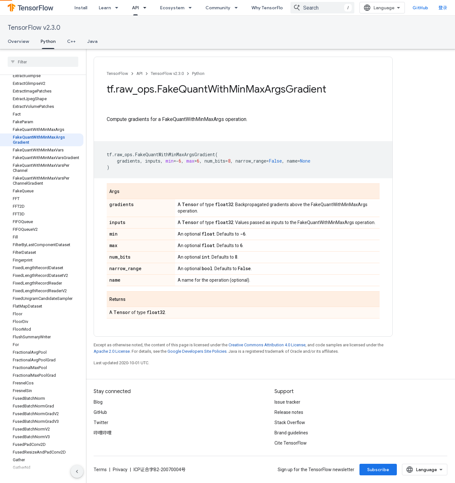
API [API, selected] (135, 8)
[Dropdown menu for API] (146, 7)
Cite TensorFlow (290, 443)
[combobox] (322, 7)
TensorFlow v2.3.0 (34, 28)
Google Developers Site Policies (197, 351)
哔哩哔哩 (103, 432)
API (139, 73)
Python (198, 73)
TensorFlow (117, 73)
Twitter (101, 422)
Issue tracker (287, 402)
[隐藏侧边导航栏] (77, 471)
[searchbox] (43, 62)
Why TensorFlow (268, 8)
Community (217, 8)
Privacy (120, 469)
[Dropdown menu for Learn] (118, 7)
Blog (98, 402)
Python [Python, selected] (48, 41)
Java (92, 41)
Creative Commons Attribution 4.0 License (266, 344)
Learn (105, 8)
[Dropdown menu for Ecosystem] (192, 7)
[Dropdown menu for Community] (238, 7)
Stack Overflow (289, 422)
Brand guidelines (291, 432)
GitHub (420, 8)
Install (80, 8)
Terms (100, 469)
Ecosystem (172, 8)
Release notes (288, 412)
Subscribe (378, 469)
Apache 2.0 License (112, 351)
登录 (442, 7)
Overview (18, 41)
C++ (71, 41)
